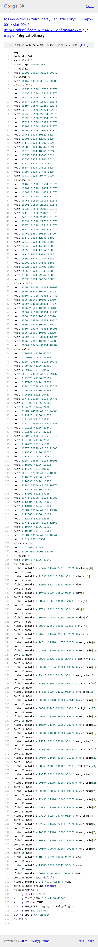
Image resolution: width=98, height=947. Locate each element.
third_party (40, 19)
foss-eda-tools (16, 19)
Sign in (90, 6)
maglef (10, 35)
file (84, 45)
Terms (45, 941)
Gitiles (23, 941)
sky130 (74, 19)
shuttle (60, 19)
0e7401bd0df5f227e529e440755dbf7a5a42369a (43, 29)
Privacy (34, 941)
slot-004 (20, 24)
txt (81, 940)
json (91, 940)
